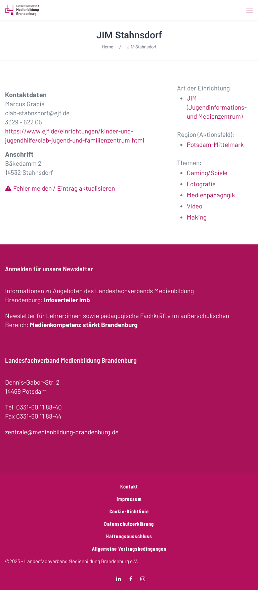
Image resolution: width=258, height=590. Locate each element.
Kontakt (129, 486)
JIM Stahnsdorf (129, 35)
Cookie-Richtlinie (129, 511)
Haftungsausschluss (129, 536)
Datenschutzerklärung (129, 523)
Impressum (129, 499)
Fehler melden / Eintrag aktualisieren (64, 188)
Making (197, 217)
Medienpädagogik (211, 195)
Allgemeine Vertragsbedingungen (129, 548)
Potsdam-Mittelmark (215, 144)
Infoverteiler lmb (67, 300)
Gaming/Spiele (207, 172)
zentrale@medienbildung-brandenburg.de (62, 432)
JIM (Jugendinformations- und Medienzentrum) (217, 107)
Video (194, 206)
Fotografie (201, 184)
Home (107, 46)
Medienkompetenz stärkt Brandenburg (84, 324)
